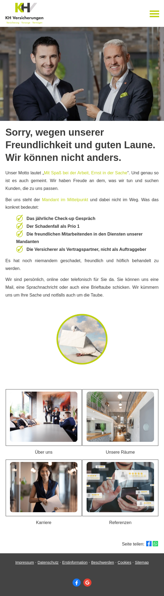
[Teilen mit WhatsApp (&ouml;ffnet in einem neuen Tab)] (155, 543)
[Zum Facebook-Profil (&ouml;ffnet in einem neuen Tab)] (77, 583)
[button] (44, 417)
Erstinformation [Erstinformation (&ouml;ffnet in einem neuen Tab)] (74, 562)
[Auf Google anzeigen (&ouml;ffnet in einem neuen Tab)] (87, 583)
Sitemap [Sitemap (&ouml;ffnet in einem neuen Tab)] (142, 562)
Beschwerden (102, 562)
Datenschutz (48, 562)
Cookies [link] (124, 562)
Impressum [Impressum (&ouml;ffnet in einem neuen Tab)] (24, 562)
